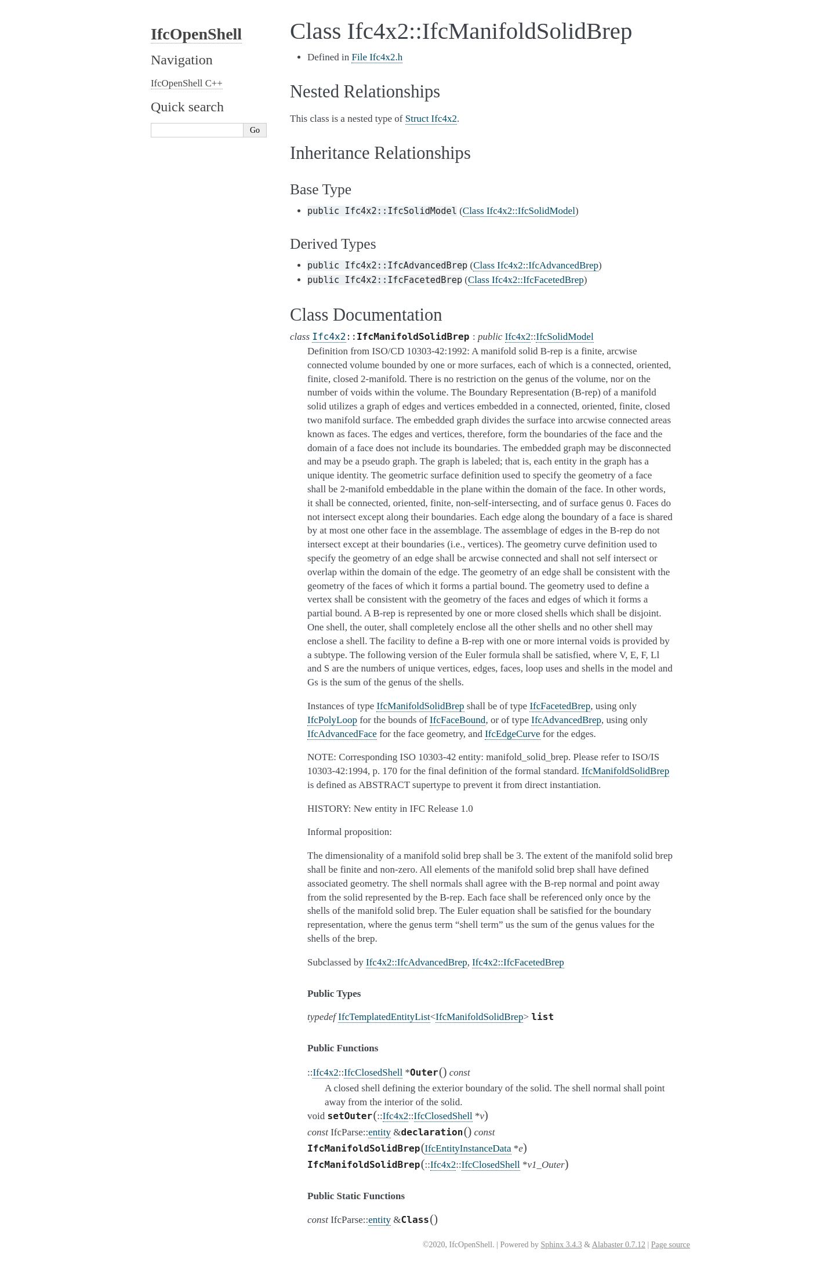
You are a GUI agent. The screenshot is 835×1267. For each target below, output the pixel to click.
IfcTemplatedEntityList (384, 1016)
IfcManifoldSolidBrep (479, 1016)
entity (379, 1132)
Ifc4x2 (329, 336)
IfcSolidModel (564, 336)
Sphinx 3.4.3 (561, 1244)
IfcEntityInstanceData (467, 1148)
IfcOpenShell (196, 34)
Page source (670, 1244)
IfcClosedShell (373, 1072)
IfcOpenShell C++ (187, 83)
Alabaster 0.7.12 (618, 1244)
